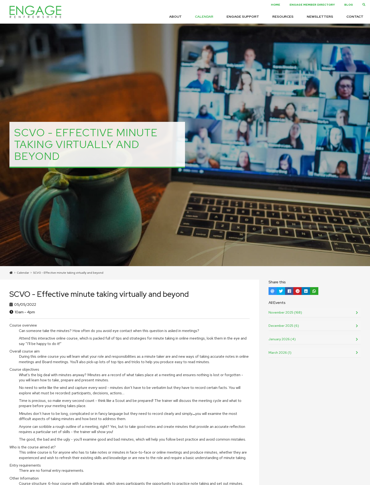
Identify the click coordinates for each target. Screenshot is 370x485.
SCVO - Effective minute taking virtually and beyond (68, 273)
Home (275, 5)
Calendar (204, 16)
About (175, 16)
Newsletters (320, 16)
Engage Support (243, 16)
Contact (354, 16)
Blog (348, 5)
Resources (283, 16)
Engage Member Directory (312, 5)
